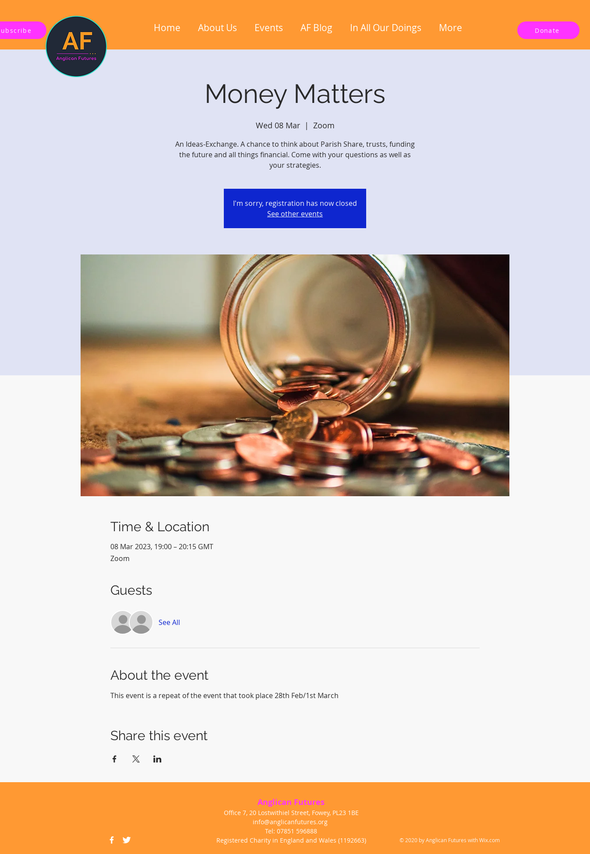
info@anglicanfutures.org (290, 822)
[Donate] (548, 30)
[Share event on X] (136, 758)
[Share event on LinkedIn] (157, 758)
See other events (295, 214)
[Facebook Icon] (112, 840)
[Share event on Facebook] (114, 758)
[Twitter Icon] (126, 840)
